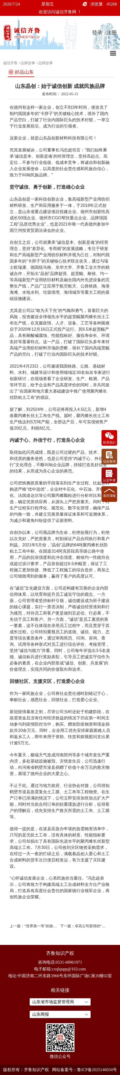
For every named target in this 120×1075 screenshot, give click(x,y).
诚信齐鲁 (10, 63)
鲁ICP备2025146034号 (97, 1069)
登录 (97, 32)
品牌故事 (28, 63)
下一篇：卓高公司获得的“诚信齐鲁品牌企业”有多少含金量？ (84, 926)
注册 (111, 32)
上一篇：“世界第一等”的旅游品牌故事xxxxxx (33, 926)
